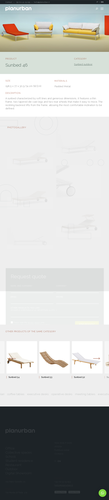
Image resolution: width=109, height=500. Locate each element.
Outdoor (11, 469)
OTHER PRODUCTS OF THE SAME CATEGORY (30, 331)
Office (10, 448)
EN (102, 2)
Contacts (59, 454)
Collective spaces (18, 452)
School (10, 456)
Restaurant (13, 465)
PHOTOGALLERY (16, 127)
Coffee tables (20, 394)
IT (97, 2)
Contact (59, 478)
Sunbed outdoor (83, 64)
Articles (58, 446)
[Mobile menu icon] (102, 8)
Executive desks (43, 394)
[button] (102, 493)
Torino (8, 478)
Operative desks (66, 394)
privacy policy (34, 323)
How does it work (63, 443)
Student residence (19, 461)
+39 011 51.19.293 (63, 481)
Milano (9, 489)
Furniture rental (62, 450)
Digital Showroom (18, 473)
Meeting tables (90, 394)
